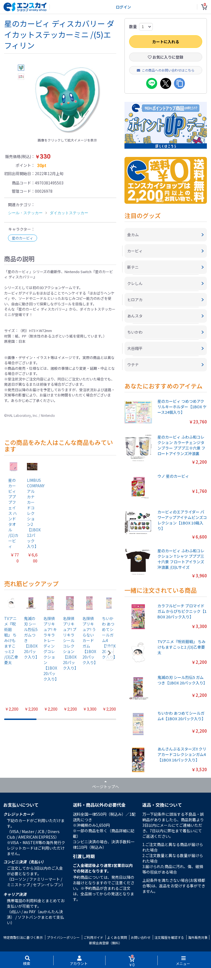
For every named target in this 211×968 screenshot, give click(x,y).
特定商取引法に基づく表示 (23, 937)
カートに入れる (165, 41)
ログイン (123, 7)
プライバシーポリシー (63, 937)
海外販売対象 (198, 937)
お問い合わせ (141, 937)
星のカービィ (22, 238)
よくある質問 (117, 937)
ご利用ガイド (93, 937)
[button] (109, 653)
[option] (67, 100)
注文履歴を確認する (169, 937)
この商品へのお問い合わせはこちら (166, 70)
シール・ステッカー (25, 213)
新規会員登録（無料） (105, 942)
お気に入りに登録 (165, 57)
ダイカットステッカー (69, 213)
